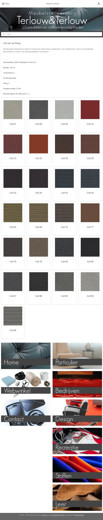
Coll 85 (90, 261)
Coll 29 (90, 158)
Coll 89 (64, 296)
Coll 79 (38, 261)
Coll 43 (64, 193)
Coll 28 (64, 158)
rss (49, 515)
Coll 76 (64, 227)
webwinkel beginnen (58, 515)
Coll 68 (38, 227)
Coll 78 (13, 261)
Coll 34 (38, 193)
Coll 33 (13, 193)
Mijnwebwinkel (79, 515)
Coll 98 (13, 330)
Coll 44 (90, 193)
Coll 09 (64, 124)
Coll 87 (13, 296)
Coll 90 (90, 296)
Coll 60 (13, 227)
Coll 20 (38, 158)
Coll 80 (64, 261)
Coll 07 (13, 124)
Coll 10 (90, 124)
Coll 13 (13, 158)
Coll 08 (38, 124)
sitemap (44, 515)
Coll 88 (38, 296)
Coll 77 (90, 227)
